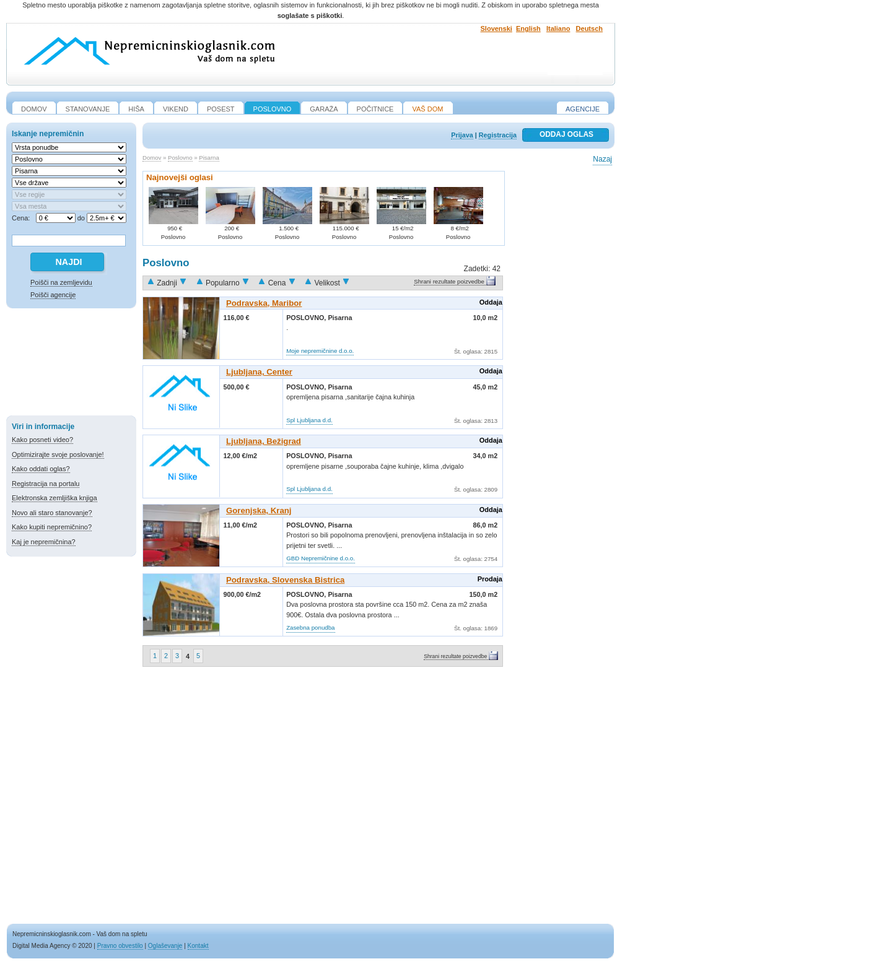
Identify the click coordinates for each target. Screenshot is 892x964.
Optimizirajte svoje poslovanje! (58, 454)
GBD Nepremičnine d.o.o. (320, 558)
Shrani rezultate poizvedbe (449, 281)
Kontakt (198, 945)
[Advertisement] (71, 364)
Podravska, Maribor (264, 303)
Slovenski (496, 28)
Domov (151, 157)
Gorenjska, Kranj (259, 510)
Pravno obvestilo (120, 945)
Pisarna (209, 157)
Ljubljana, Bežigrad (263, 441)
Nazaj (602, 159)
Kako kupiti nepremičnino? (52, 527)
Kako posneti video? (42, 439)
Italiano (558, 28)
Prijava (462, 135)
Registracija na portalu (45, 483)
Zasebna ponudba (310, 627)
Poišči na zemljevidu (61, 282)
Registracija (498, 135)
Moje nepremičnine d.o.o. (320, 350)
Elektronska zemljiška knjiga (54, 498)
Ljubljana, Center (259, 371)
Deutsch (589, 28)
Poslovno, (307, 317)
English (528, 28)
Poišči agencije (53, 294)
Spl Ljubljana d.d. (309, 420)
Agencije (583, 109)
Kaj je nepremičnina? (44, 541)
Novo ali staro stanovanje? (52, 512)
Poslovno (180, 157)
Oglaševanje (165, 945)
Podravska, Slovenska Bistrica (285, 579)
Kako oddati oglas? (41, 468)
